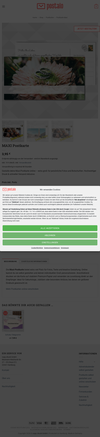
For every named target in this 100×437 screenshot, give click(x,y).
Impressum (65, 248)
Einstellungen (50, 242)
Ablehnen (50, 235)
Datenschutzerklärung (52, 248)
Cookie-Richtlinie (37, 248)
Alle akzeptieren (50, 228)
